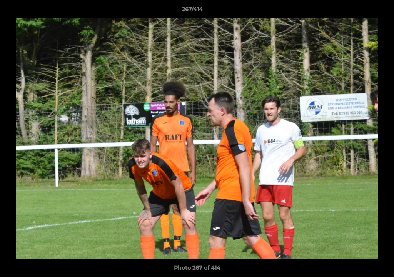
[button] (361, 11)
